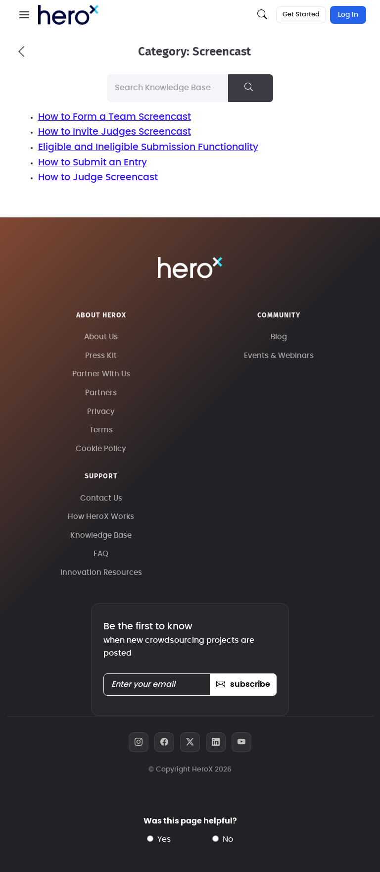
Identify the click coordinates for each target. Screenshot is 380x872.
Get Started (301, 14)
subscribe (243, 684)
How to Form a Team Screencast (114, 117)
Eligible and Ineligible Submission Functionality (148, 147)
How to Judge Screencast (98, 177)
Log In (348, 14)
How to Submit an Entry (92, 162)
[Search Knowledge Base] (168, 88)
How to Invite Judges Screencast (114, 132)
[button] (24, 15)
